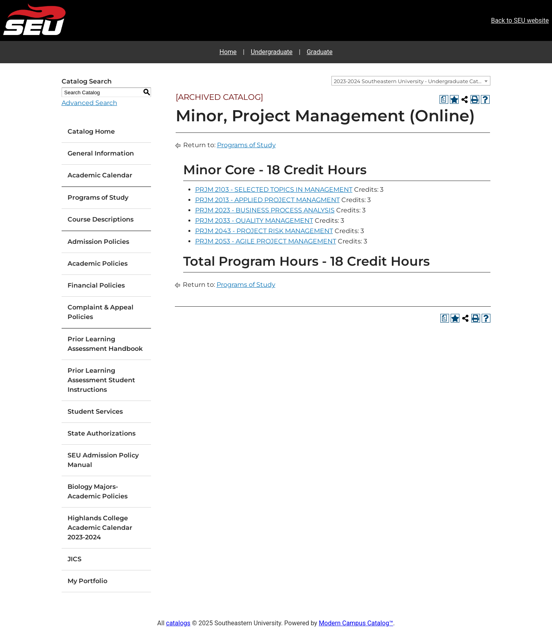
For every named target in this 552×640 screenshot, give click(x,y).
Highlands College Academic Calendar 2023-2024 (100, 527)
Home (227, 52)
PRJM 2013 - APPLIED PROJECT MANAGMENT (267, 200)
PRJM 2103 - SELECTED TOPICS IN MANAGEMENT (274, 189)
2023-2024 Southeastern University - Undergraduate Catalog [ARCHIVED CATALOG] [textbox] (412, 81)
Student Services (95, 411)
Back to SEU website (520, 20)
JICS (74, 559)
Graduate (320, 52)
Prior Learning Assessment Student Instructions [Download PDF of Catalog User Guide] (101, 380)
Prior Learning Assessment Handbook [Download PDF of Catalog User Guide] (105, 343)
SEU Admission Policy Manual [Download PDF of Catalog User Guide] (103, 460)
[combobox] (410, 81)
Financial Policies (96, 285)
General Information (101, 153)
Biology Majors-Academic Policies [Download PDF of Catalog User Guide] (98, 491)
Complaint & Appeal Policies (101, 312)
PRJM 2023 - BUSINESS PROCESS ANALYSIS (265, 210)
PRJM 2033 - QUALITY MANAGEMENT (254, 220)
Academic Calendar (100, 175)
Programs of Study (98, 197)
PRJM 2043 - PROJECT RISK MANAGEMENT (264, 231)
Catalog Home (91, 131)
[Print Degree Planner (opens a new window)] (444, 99)
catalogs (178, 623)
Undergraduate (271, 52)
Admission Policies (98, 241)
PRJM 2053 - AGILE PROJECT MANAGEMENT (265, 241)
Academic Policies (98, 263)
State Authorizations (102, 433)
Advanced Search (89, 103)
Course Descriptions (101, 219)
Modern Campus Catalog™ (356, 623)
